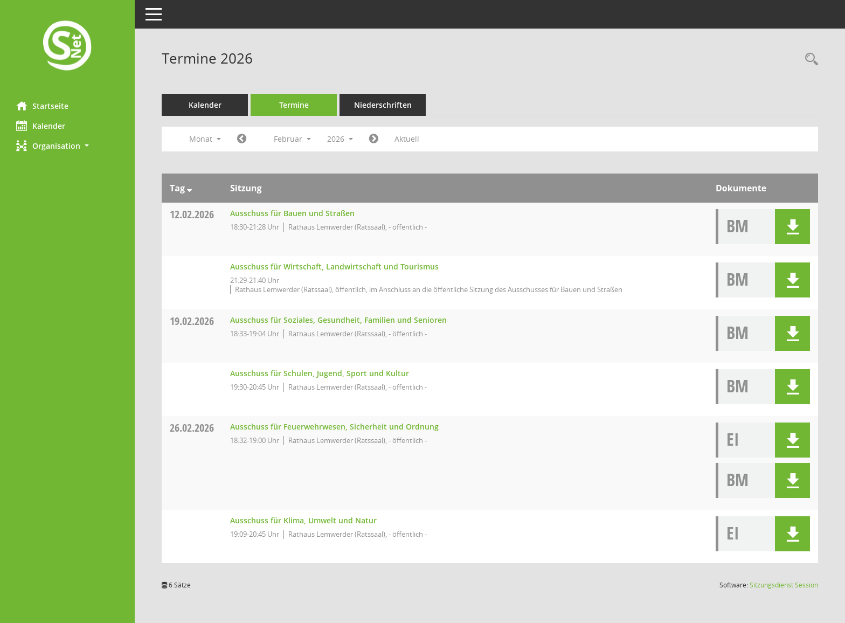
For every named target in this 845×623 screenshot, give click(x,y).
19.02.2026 (192, 321)
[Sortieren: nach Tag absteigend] (189, 188)
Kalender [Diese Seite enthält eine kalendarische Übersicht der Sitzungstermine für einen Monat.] (40, 125)
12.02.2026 (192, 214)
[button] (67, 146)
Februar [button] (292, 139)
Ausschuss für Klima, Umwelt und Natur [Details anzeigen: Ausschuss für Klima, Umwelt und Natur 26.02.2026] (303, 520)
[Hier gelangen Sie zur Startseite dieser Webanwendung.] (67, 46)
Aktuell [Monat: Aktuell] (406, 139)
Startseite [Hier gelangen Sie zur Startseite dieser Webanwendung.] (42, 105)
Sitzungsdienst (784, 585)
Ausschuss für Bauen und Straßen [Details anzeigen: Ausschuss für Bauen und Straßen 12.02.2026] (292, 213)
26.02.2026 (192, 427)
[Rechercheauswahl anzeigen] (809, 59)
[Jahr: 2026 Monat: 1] (241, 139)
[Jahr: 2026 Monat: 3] (373, 139)
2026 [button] (340, 139)
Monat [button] (205, 139)
